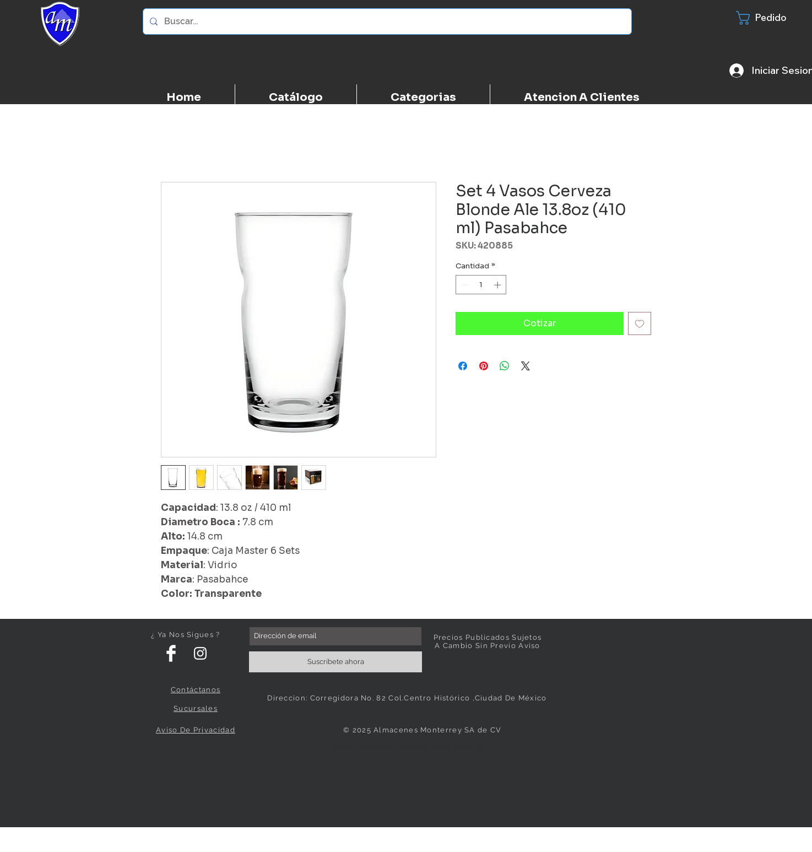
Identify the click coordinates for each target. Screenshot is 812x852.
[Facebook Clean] (171, 653)
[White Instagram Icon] (200, 653)
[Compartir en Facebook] (462, 366)
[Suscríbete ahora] (335, 661)
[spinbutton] (481, 285)
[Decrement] (463, 285)
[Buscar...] (386, 21)
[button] (768, 18)
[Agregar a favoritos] (639, 323)
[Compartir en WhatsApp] (504, 366)
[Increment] (498, 285)
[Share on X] (525, 366)
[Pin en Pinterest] (483, 366)
